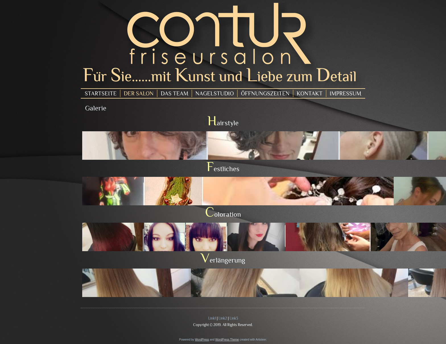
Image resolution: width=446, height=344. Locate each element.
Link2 (222, 318)
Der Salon (139, 93)
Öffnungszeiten (265, 93)
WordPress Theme (227, 339)
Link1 (212, 318)
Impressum (345, 93)
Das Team (174, 93)
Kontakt (310, 93)
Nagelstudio (214, 93)
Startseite (101, 93)
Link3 (234, 318)
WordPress (202, 339)
